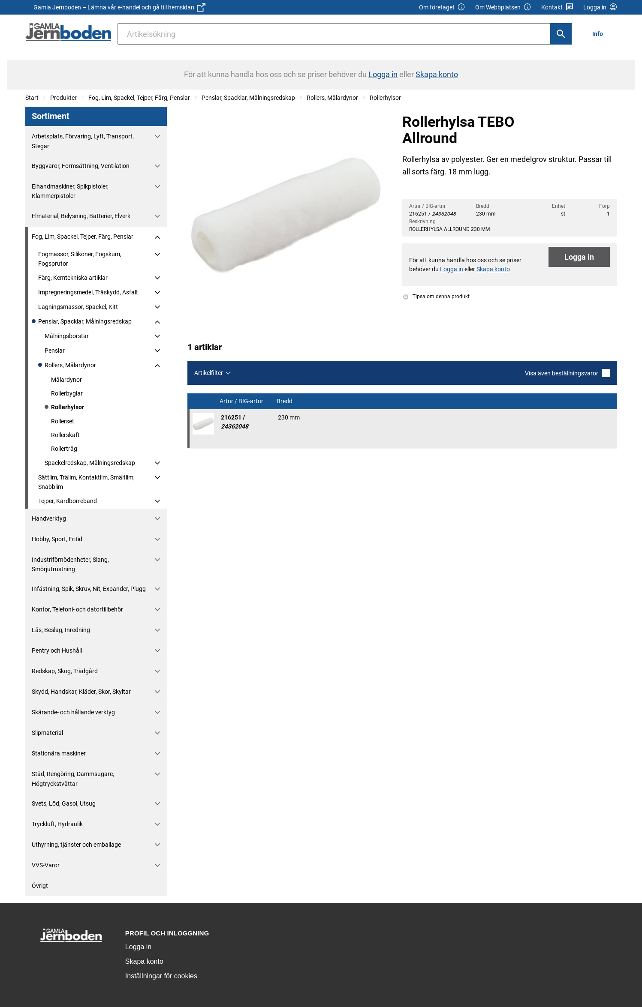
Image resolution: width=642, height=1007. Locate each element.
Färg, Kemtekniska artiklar (73, 277)
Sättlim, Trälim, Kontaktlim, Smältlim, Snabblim (86, 482)
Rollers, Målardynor (332, 97)
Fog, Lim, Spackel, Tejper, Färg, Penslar (139, 97)
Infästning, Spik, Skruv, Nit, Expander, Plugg (89, 588)
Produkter (63, 97)
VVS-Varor (46, 865)
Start (32, 97)
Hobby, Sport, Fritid (57, 539)
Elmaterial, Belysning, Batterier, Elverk (81, 216)
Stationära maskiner (59, 753)
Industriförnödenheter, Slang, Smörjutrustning (70, 564)
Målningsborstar (67, 336)
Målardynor (66, 379)
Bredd (285, 401)
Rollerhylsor (385, 97)
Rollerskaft (65, 435)
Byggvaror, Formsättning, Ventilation (81, 165)
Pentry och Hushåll (57, 650)
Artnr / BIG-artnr (242, 401)
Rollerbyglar (67, 393)
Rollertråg (64, 448)
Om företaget (442, 7)
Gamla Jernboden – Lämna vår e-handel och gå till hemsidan (119, 7)
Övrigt (40, 885)
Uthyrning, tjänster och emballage (76, 844)
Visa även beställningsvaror (567, 373)
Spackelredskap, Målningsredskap (90, 462)
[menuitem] (600, 33)
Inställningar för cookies (161, 976)
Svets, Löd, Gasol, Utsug (64, 803)
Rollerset (62, 421)
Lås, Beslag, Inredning (61, 629)
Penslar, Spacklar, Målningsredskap (248, 97)
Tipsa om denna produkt (436, 297)
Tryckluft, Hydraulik (57, 824)
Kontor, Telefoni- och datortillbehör (77, 609)
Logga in (579, 256)
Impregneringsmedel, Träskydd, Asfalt (88, 292)
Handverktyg (49, 518)
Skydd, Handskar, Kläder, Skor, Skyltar (81, 691)
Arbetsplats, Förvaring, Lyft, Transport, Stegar (83, 141)
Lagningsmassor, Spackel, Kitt (78, 306)
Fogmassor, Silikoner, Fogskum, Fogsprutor (79, 259)
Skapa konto (144, 961)
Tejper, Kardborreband (67, 501)
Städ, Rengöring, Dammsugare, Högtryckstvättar (73, 778)
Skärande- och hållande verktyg (73, 712)
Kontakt (557, 7)
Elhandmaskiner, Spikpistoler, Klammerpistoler (70, 191)
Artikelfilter (208, 373)
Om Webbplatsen (503, 7)
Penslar (55, 350)
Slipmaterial (47, 732)
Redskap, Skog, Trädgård (65, 671)
